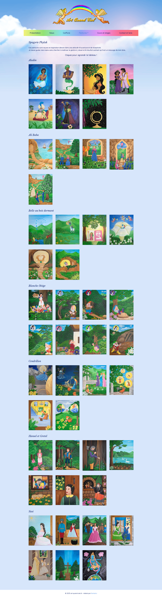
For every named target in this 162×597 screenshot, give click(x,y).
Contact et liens (125, 33)
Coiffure (66, 33)
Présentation (35, 33)
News (51, 33)
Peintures (83, 33)
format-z (94, 593)
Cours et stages (103, 33)
